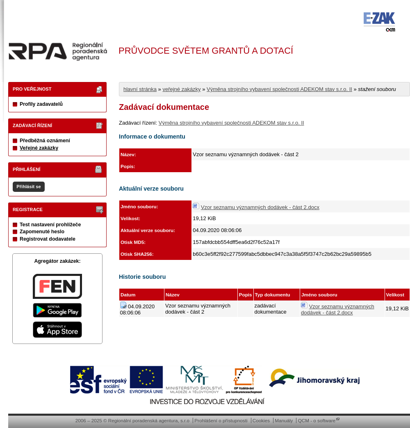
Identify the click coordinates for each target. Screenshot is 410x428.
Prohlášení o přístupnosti (220, 420)
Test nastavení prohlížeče (50, 225)
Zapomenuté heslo (42, 231)
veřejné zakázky (181, 89)
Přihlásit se (28, 186)
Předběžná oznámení (45, 140)
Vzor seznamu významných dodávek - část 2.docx (260, 207)
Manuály (284, 420)
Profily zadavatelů (41, 104)
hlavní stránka (140, 89)
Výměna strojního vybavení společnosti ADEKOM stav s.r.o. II (279, 89)
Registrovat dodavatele (47, 239)
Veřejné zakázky (39, 148)
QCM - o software (317, 420)
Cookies (261, 420)
